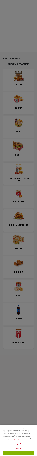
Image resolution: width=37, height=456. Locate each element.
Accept (18, 453)
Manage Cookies (18, 444)
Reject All (18, 448)
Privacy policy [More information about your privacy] (17, 439)
